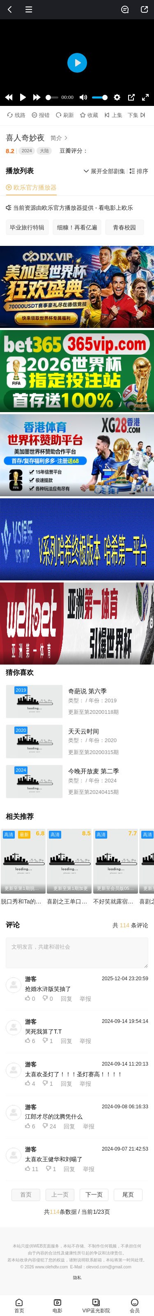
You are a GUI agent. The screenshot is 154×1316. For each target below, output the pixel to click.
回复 (66, 998)
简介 (60, 138)
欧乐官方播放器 (31, 187)
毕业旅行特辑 (27, 227)
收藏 (89, 115)
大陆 (44, 150)
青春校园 (124, 227)
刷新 (65, 115)
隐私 (77, 1277)
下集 (137, 115)
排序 (138, 171)
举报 (85, 998)
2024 (27, 150)
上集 (113, 115)
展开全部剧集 (104, 171)
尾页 (128, 1194)
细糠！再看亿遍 (77, 227)
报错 (41, 115)
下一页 (94, 1194)
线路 (16, 115)
